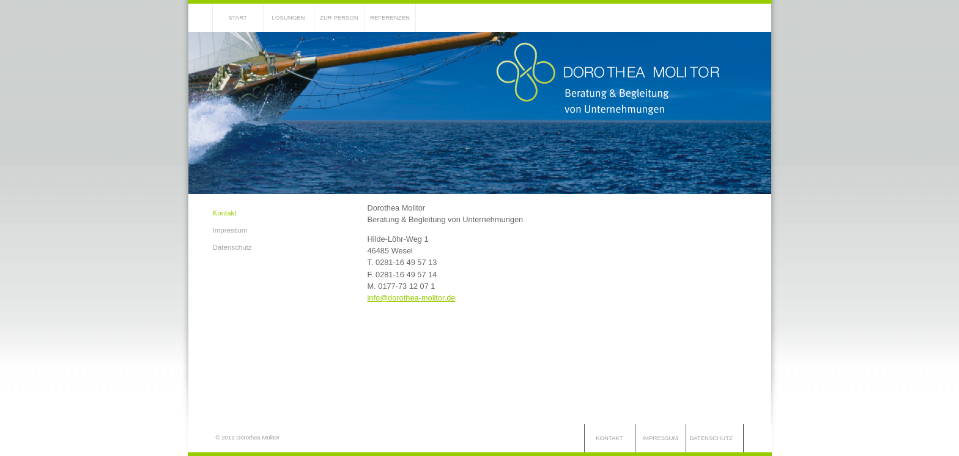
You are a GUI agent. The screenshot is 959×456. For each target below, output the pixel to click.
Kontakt (225, 213)
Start (237, 17)
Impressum (230, 230)
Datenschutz (232, 247)
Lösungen (288, 17)
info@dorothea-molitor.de (412, 297)
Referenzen (390, 17)
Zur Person (339, 17)
